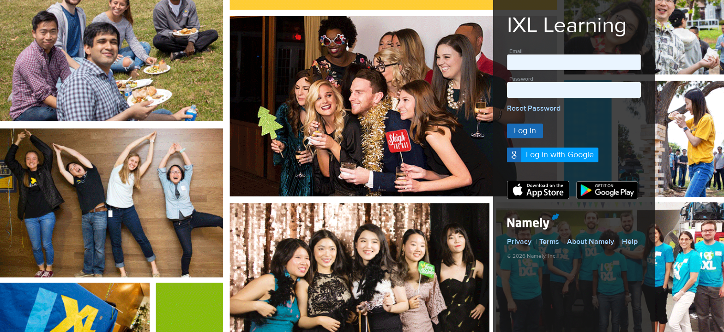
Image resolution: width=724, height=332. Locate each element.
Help (630, 241)
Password (521, 79)
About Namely (590, 241)
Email (516, 51)
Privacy (519, 241)
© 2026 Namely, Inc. (532, 256)
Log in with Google (560, 154)
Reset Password (534, 108)
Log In (525, 130)
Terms (549, 241)
